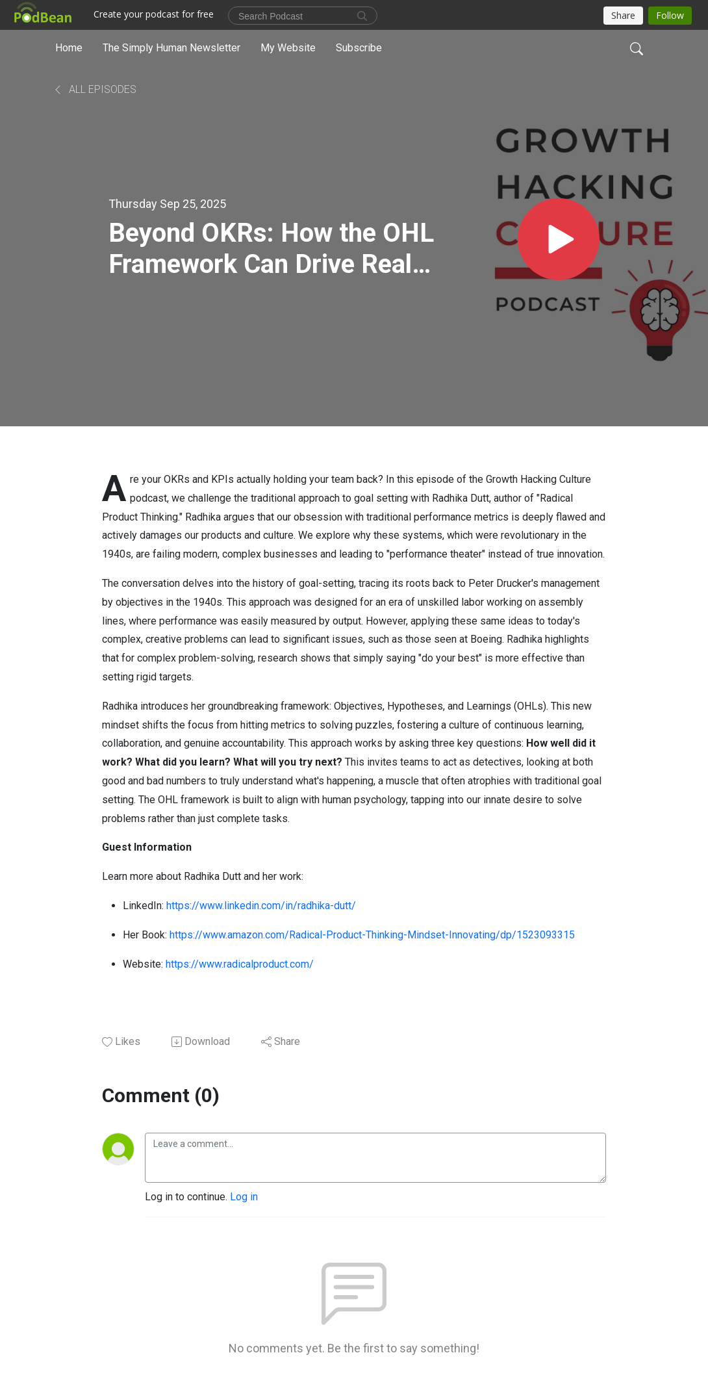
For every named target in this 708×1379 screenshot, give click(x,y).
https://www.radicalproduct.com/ (240, 964)
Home (68, 48)
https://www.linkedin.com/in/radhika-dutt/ (261, 905)
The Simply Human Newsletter (171, 48)
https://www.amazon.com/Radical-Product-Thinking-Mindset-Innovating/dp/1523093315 (372, 935)
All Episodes (94, 89)
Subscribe (359, 48)
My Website (288, 48)
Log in (244, 1197)
